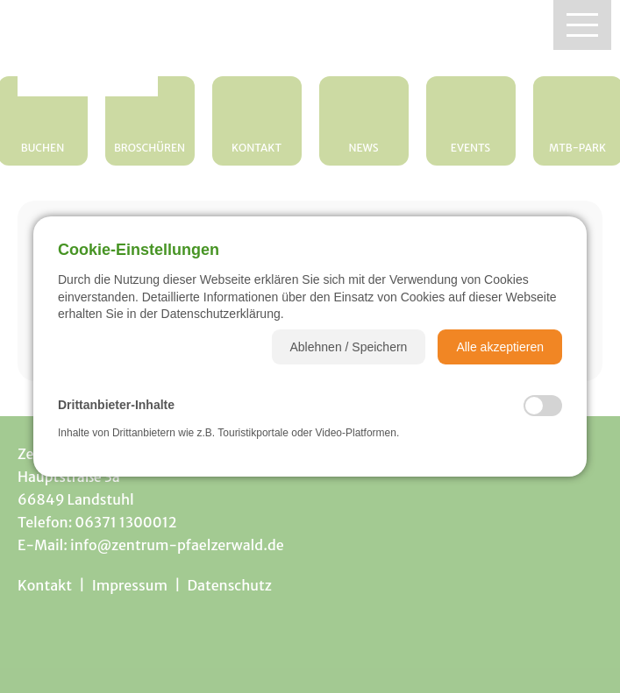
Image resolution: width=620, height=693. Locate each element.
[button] (349, 346)
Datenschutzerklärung (221, 314)
